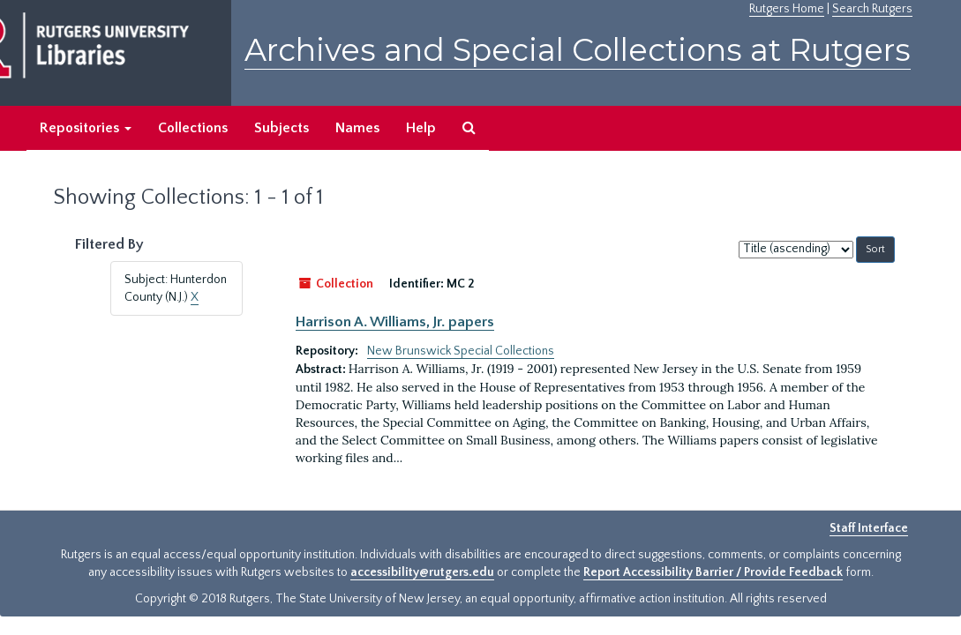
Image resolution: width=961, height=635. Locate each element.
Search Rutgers (872, 9)
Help (421, 128)
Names (357, 128)
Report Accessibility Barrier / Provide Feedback (713, 572)
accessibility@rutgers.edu (422, 572)
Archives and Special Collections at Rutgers (577, 50)
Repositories (85, 128)
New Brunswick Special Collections (460, 351)
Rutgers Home (786, 9)
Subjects (281, 128)
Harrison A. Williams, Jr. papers (395, 322)
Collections (193, 128)
